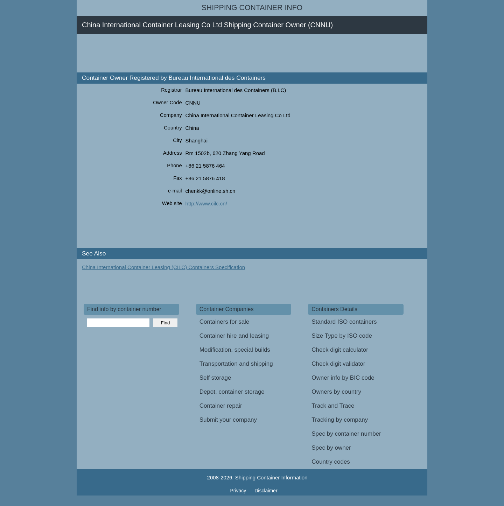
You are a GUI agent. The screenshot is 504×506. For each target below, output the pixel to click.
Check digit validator (338, 363)
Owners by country (336, 391)
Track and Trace (333, 405)
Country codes (331, 461)
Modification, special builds (235, 349)
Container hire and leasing (234, 335)
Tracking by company (340, 419)
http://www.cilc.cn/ (206, 203)
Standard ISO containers (344, 321)
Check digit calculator (340, 349)
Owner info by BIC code (343, 377)
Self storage (215, 377)
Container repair (221, 405)
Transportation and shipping (236, 363)
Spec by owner (331, 447)
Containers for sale (225, 321)
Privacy (238, 490)
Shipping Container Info (252, 7)
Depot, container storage (232, 391)
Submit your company (228, 419)
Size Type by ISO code (342, 335)
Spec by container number (346, 433)
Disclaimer (265, 490)
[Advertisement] (211, 53)
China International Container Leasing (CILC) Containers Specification (163, 267)
